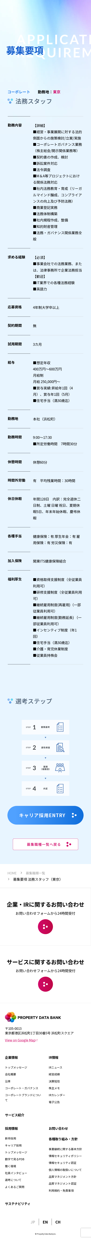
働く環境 (10, 1166)
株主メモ (54, 1088)
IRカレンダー (57, 1095)
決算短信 (54, 1081)
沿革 (7, 1081)
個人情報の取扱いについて (65, 1170)
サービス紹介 (14, 1114)
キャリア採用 (13, 1145)
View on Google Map (21, 1040)
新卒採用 (10, 1138)
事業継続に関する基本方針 (65, 1149)
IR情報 (53, 1057)
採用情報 (11, 1128)
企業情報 (11, 1057)
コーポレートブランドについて (23, 1097)
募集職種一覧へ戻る (49, 844)
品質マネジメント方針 (62, 1177)
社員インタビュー (16, 1173)
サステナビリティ (17, 1203)
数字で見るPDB (14, 1159)
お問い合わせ (58, 1128)
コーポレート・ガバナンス (21, 1088)
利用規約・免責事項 (61, 1190)
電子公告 (54, 1102)
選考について (13, 1180)
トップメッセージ (16, 1067)
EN (45, 1222)
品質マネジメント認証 (62, 1183)
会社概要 (10, 1074)
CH (58, 1222)
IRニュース (55, 1067)
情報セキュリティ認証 (62, 1163)
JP (32, 1222)
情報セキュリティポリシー (65, 1156)
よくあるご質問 (14, 1187)
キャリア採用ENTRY (48, 815)
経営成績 (54, 1074)
